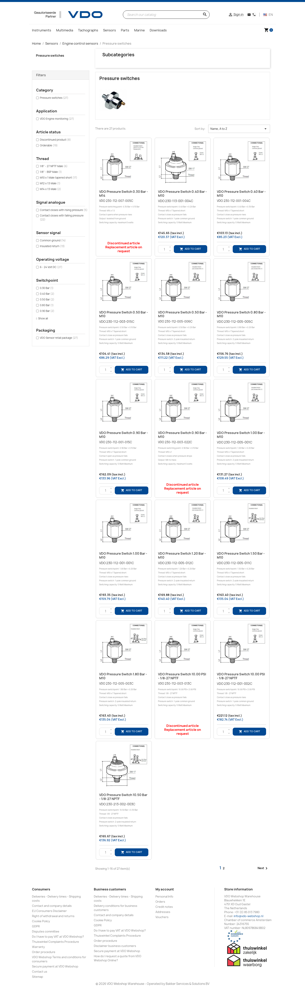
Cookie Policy (41, 921)
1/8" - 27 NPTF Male (54, 166)
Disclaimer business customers (115, 946)
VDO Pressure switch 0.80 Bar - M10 (241, 314)
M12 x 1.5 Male (50, 183)
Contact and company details (52, 906)
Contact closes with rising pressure (64, 210)
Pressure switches (50, 56)
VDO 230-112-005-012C (182, 574)
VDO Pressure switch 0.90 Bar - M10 (123, 435)
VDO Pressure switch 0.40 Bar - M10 (182, 193)
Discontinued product (55, 139)
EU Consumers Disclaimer (49, 911)
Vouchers (162, 917)
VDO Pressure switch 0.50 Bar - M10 (123, 314)
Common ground (53, 240)
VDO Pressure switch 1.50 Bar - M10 (241, 555)
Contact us (39, 971)
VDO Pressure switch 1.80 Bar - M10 (123, 676)
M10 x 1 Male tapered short (58, 177)
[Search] (166, 14)
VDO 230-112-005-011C (241, 574)
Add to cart (190, 249)
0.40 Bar (47, 293)
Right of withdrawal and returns (53, 916)
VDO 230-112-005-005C (241, 332)
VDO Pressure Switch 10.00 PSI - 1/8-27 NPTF (182, 676)
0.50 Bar (47, 299)
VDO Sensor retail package (59, 338)
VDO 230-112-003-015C (123, 332)
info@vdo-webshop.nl (248, 916)
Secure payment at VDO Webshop (55, 966)
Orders (160, 901)
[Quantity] (164, 249)
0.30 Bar (47, 288)
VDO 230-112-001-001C (123, 574)
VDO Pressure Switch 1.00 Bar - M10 (241, 435)
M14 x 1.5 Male (50, 189)
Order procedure (43, 952)
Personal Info (164, 896)
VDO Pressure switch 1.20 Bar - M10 (182, 555)
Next (263, 868)
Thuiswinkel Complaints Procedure (55, 942)
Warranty (38, 947)
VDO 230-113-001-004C (182, 212)
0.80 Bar (47, 305)
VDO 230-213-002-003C (123, 815)
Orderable (49, 145)
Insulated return (52, 246)
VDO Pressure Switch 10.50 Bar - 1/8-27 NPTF (123, 797)
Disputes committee (45, 931)
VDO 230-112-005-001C (241, 453)
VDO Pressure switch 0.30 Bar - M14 (123, 193)
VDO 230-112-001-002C (241, 694)
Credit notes (164, 907)
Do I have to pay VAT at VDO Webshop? (58, 936)
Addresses (162, 912)
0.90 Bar (47, 311)
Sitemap (37, 977)
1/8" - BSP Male (51, 172)
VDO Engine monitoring (57, 118)
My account (164, 889)
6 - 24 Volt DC (51, 267)
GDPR (36, 926)
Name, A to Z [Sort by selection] (239, 128)
